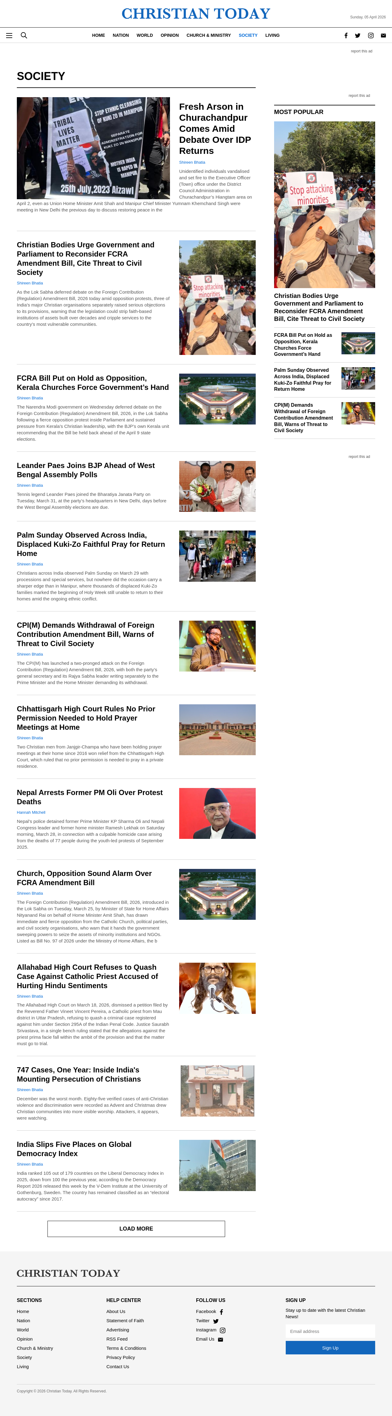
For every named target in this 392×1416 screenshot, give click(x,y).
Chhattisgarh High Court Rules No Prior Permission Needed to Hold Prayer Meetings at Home (86, 718)
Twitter (207, 1320)
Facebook (209, 1311)
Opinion (170, 35)
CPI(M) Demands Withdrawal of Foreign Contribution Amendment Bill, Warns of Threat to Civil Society (85, 634)
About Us (116, 1311)
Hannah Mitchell (31, 812)
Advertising (118, 1329)
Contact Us (118, 1366)
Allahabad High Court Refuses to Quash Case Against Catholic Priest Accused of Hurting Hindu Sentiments (87, 976)
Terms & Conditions (126, 1348)
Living (273, 35)
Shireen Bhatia (192, 162)
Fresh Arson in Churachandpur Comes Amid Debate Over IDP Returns (215, 128)
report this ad (361, 51)
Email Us (209, 1339)
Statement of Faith (125, 1320)
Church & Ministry (209, 35)
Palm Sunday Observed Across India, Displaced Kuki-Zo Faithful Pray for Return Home (91, 544)
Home (98, 35)
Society (248, 35)
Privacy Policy (121, 1357)
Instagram (210, 1329)
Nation (121, 35)
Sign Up (330, 1347)
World (145, 35)
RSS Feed (117, 1339)
